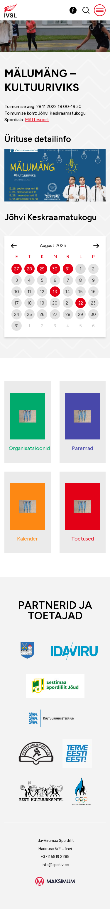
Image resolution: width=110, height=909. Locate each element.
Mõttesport (37, 119)
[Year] (63, 245)
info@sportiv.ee (55, 865)
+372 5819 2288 (55, 856)
